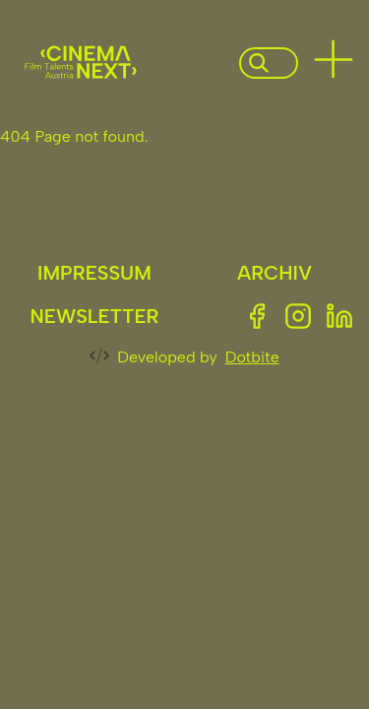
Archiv (274, 273)
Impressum (94, 273)
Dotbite (252, 357)
